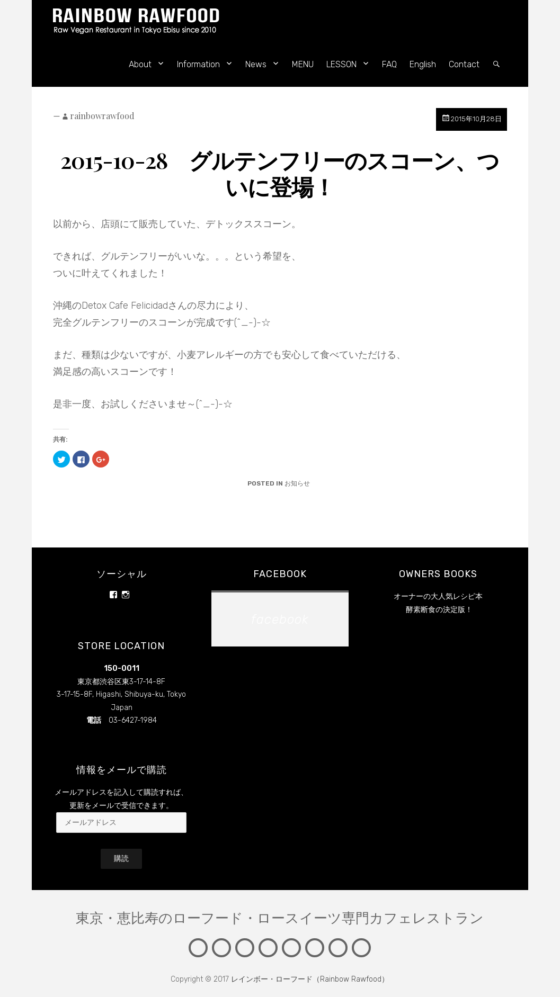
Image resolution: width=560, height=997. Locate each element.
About (140, 64)
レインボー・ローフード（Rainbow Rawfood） (310, 979)
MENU (303, 64)
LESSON (341, 64)
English (423, 64)
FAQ (389, 64)
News (255, 64)
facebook (280, 574)
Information (198, 64)
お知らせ (297, 483)
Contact (464, 64)
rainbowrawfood (102, 115)
